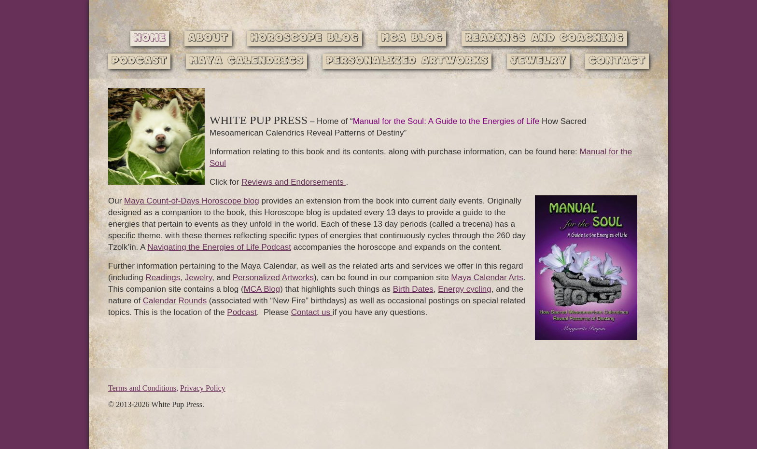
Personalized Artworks (407, 61)
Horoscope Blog (305, 38)
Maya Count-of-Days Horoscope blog (191, 200)
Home (150, 38)
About (208, 38)
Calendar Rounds (175, 300)
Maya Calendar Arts (487, 277)
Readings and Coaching (544, 38)
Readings (163, 277)
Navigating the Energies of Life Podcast (219, 247)
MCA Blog (412, 38)
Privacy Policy (202, 388)
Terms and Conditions (142, 388)
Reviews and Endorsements (293, 182)
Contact (617, 61)
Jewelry (538, 61)
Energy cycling (464, 289)
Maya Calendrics (246, 61)
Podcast (139, 61)
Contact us (312, 312)
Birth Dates (413, 289)
